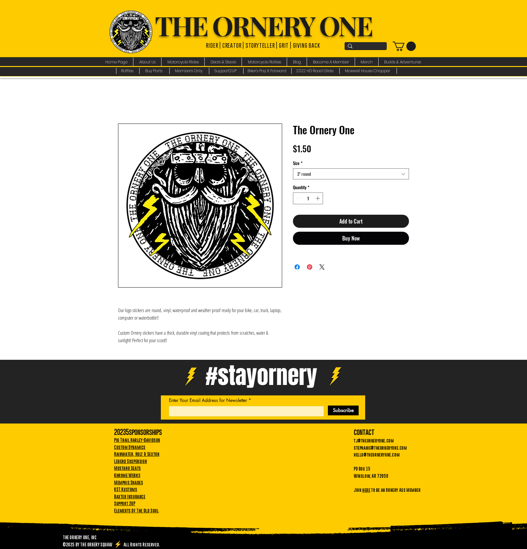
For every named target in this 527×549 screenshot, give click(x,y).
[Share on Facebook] (297, 267)
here (366, 489)
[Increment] (318, 198)
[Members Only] (189, 71)
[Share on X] (322, 267)
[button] (147, 62)
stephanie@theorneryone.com (380, 447)
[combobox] (351, 173)
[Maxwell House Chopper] (368, 71)
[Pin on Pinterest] (310, 267)
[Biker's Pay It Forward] (268, 71)
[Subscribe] (343, 410)
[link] (404, 46)
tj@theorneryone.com (374, 440)
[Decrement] (298, 198)
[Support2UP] (226, 71)
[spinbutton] (308, 198)
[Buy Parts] (154, 71)
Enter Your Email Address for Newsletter (208, 400)
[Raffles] (127, 71)
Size (297, 163)
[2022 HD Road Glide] (316, 71)
